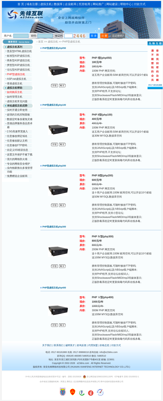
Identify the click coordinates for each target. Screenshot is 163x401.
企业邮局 (70, 4)
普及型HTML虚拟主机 (19, 51)
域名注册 (32, 4)
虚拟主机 (46, 4)
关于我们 (47, 345)
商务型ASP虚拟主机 (18, 60)
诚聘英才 (70, 345)
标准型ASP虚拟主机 (18, 55)
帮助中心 (126, 4)
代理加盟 (93, 345)
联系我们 (58, 345)
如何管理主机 (14, 96)
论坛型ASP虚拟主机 (18, 69)
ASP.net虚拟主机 (16, 79)
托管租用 (84, 4)
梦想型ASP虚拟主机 (18, 65)
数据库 (58, 4)
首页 (40, 41)
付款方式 (139, 4)
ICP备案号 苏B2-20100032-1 (126, 377)
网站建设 (112, 4)
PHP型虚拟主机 (71, 41)
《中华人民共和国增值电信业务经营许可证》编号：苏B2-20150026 (52, 377)
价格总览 (104, 345)
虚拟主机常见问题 (17, 101)
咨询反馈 (81, 345)
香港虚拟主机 (14, 83)
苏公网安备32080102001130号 (100, 377)
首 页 (21, 4)
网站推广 (98, 4)
